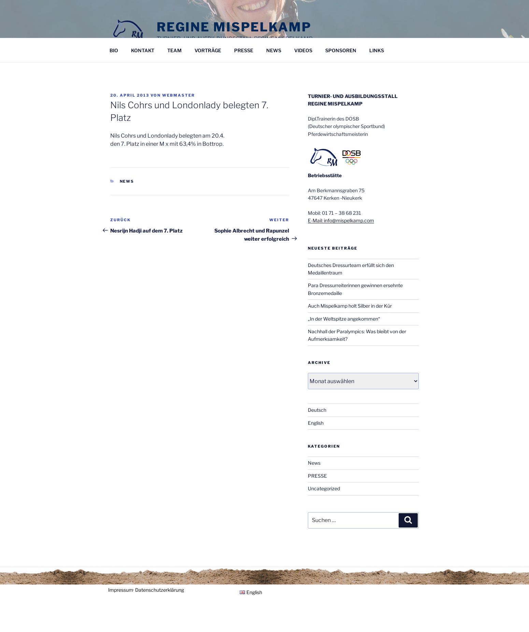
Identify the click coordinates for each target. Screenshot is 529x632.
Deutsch (317, 410)
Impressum (120, 590)
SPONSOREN (340, 50)
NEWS (273, 50)
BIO (114, 50)
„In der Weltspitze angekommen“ (344, 319)
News (127, 181)
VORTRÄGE (208, 50)
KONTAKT (142, 50)
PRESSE (243, 50)
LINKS (376, 50)
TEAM (174, 50)
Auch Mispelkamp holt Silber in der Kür (350, 306)
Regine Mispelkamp (234, 26)
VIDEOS (303, 50)
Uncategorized (324, 488)
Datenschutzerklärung (159, 590)
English (316, 423)
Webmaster (178, 95)
